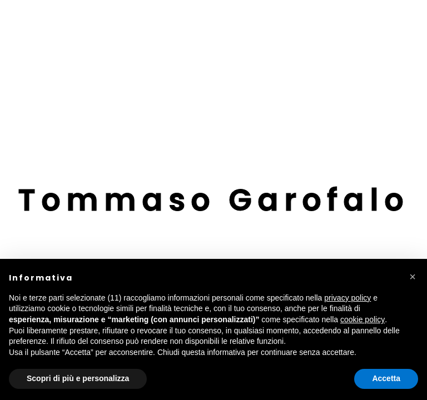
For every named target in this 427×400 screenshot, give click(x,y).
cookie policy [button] (362, 319)
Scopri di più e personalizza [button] (78, 378)
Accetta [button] (386, 378)
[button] (412, 277)
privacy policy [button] (347, 297)
